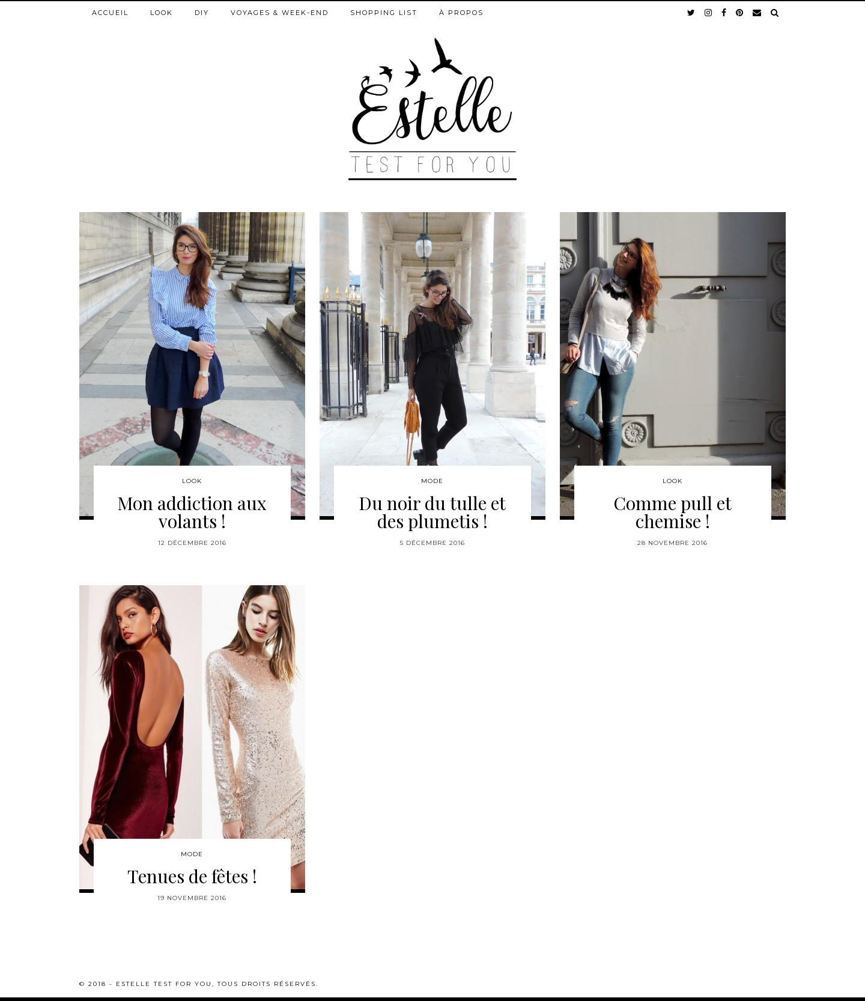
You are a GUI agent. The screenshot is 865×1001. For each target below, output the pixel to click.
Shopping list (383, 12)
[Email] (757, 12)
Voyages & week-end (280, 12)
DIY (202, 12)
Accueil (110, 12)
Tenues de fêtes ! (192, 876)
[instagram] (709, 12)
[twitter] (691, 12)
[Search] (775, 12)
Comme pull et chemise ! (672, 512)
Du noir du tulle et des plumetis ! (432, 512)
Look (161, 12)
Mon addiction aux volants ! (192, 512)
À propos (461, 12)
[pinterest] (740, 12)
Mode (432, 481)
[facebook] (724, 12)
